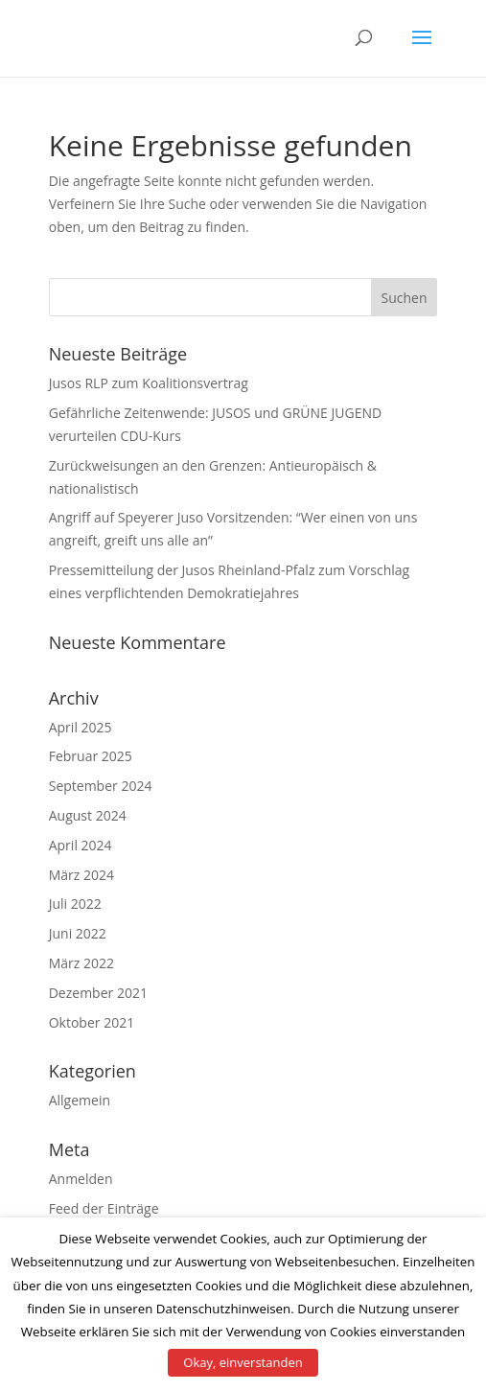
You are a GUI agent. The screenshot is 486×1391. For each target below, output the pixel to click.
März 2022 (81, 963)
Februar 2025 (90, 756)
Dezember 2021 (98, 993)
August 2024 (88, 815)
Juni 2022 (77, 933)
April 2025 (80, 727)
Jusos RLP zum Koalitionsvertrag (148, 383)
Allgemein (79, 1100)
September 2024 (100, 786)
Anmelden (81, 1179)
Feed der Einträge (104, 1208)
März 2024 (81, 875)
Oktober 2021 (91, 1022)
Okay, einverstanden (242, 1362)
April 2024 (80, 845)
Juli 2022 (75, 903)
